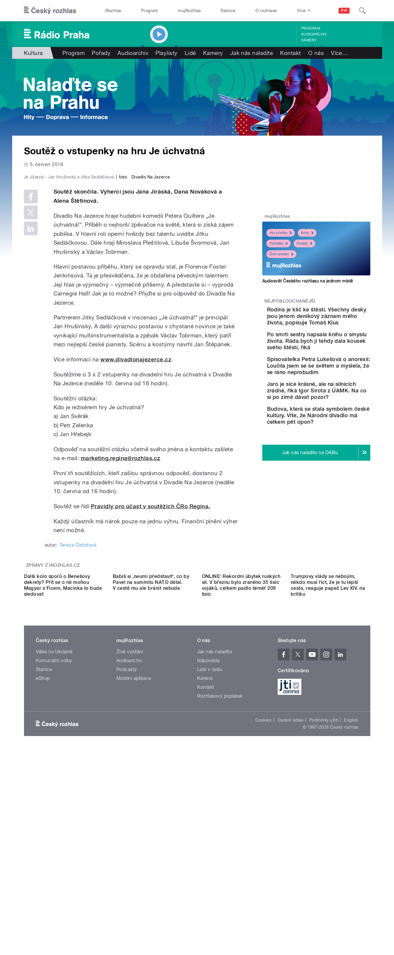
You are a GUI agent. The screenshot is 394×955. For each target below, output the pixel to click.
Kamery (309, 40)
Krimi (307, 233)
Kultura (33, 53)
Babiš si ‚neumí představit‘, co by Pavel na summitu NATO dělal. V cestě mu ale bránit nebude (151, 760)
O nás (316, 53)
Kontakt (290, 53)
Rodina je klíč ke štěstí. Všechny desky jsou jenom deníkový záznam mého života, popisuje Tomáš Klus (334, 322)
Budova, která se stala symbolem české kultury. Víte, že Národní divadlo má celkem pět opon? (332, 457)
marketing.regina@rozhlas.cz (120, 583)
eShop (43, 856)
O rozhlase (266, 10)
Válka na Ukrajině (54, 830)
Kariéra (205, 856)
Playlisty (166, 53)
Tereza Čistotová (77, 670)
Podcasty (126, 847)
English (351, 898)
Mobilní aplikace (134, 856)
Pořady (101, 53)
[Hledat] (362, 10)
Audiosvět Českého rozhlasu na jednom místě (307, 281)
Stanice (228, 10)
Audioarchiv (314, 34)
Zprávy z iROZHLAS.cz (53, 690)
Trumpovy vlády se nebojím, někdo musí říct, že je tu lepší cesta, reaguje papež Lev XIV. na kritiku (328, 763)
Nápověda (208, 839)
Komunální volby (54, 839)
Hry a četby (280, 233)
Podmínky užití (323, 898)
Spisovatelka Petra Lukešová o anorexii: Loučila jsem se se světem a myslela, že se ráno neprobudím (334, 392)
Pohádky (278, 243)
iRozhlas (113, 10)
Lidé (190, 53)
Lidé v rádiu (210, 847)
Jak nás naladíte (251, 53)
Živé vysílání (281, 254)
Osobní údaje (290, 898)
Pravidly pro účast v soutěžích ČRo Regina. (150, 631)
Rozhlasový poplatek (220, 874)
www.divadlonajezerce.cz (135, 484)
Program (149, 10)
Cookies (263, 898)
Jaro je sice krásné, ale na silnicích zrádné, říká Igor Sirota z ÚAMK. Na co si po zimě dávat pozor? (333, 426)
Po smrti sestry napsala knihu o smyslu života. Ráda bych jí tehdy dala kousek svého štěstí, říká (332, 357)
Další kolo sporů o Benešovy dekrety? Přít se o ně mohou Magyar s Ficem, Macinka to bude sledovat (63, 763)
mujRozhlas (189, 10)
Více (339, 53)
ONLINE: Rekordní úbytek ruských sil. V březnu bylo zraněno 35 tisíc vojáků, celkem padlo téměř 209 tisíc (241, 763)
